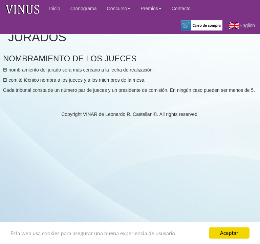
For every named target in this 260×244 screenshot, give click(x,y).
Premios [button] (150, 8)
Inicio (54, 8)
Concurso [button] (119, 8)
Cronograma (83, 8)
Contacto (181, 8)
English (242, 25)
